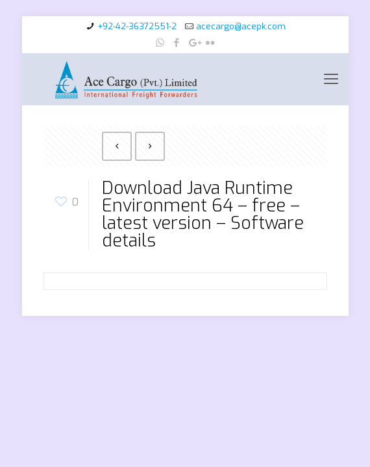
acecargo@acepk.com (241, 26)
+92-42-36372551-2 (137, 26)
